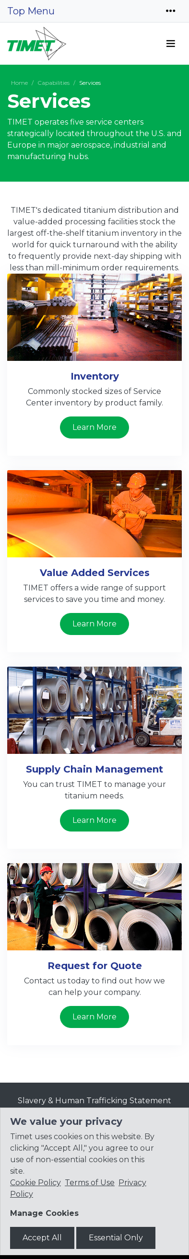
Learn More (94, 427)
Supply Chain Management (94, 769)
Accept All (42, 1237)
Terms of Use (90, 1182)
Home (19, 82)
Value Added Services (95, 572)
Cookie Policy (35, 1182)
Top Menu (31, 11)
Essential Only (116, 1237)
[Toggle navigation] (171, 11)
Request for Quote (94, 965)
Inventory (95, 376)
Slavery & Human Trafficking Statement (94, 1100)
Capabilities (53, 82)
